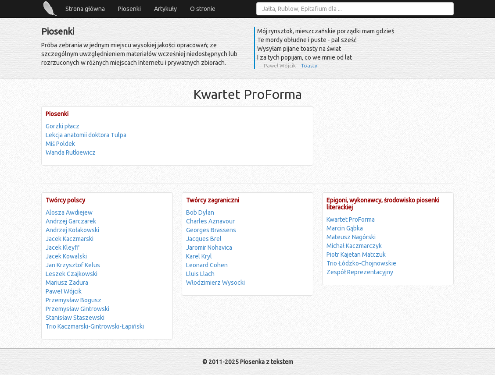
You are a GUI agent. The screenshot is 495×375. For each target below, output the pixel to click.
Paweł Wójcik (64, 291)
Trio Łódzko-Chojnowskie (361, 263)
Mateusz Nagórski (351, 237)
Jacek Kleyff (62, 247)
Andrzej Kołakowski (72, 229)
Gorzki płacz (62, 126)
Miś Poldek (60, 143)
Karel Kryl (199, 256)
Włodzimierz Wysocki (215, 282)
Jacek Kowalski (66, 256)
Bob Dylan (200, 212)
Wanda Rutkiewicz (71, 152)
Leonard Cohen (207, 265)
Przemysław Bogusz (73, 300)
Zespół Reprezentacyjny (359, 272)
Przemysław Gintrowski (77, 308)
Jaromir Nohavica (209, 247)
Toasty (309, 65)
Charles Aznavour (210, 221)
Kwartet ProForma (350, 219)
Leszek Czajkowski (71, 273)
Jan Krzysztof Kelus (73, 265)
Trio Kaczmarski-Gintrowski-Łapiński (95, 326)
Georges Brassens (211, 229)
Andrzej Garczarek (71, 221)
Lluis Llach (200, 273)
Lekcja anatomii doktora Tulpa (86, 134)
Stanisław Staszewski (75, 317)
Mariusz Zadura (67, 282)
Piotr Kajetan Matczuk (356, 254)
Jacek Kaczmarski (69, 238)
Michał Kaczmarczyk (354, 245)
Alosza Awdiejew (69, 212)
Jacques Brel (204, 238)
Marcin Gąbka (344, 228)
